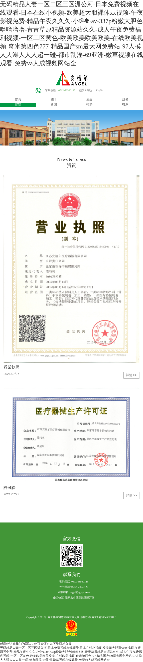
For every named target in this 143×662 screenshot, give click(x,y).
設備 (125, 99)
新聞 (54, 104)
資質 (18, 104)
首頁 (18, 99)
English (100, 90)
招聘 (89, 104)
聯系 (125, 104)
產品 (89, 99)
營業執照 (12, 367)
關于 (54, 99)
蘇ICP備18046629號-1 (104, 617)
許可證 (10, 487)
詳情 (131, 375)
